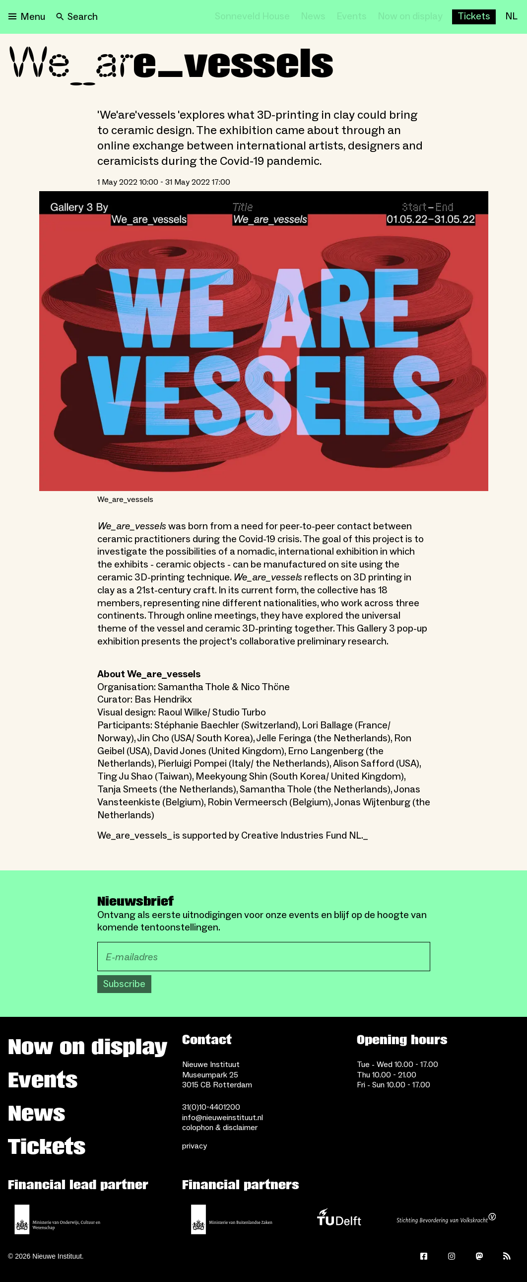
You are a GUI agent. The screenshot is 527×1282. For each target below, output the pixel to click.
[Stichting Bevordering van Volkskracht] (446, 1219)
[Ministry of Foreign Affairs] (231, 1219)
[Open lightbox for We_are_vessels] (263, 341)
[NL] (511, 16)
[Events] (351, 16)
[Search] (77, 16)
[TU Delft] (339, 1219)
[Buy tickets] (474, 16)
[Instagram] (452, 1256)
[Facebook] (424, 1256)
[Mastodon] (479, 1256)
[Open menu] (27, 16)
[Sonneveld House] (252, 16)
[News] (313, 16)
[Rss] (507, 1256)
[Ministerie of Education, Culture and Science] (57, 1219)
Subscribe (124, 984)
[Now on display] (410, 16)
